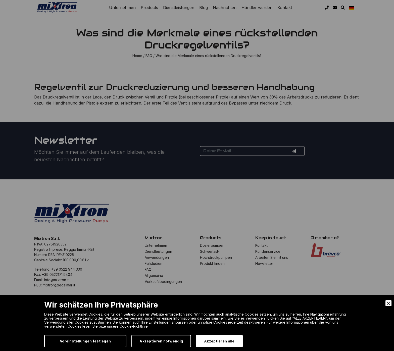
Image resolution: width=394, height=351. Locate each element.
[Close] (388, 303)
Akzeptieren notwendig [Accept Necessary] (161, 341)
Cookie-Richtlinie (134, 326)
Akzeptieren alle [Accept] (219, 341)
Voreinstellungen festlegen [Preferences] (85, 341)
